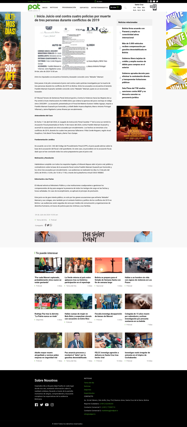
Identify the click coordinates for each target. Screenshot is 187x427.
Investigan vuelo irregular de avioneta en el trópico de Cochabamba (137, 355)
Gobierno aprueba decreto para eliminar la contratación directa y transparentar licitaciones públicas (135, 78)
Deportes (84, 8)
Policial (53, 220)
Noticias (54, 7)
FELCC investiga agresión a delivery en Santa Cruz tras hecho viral (107, 355)
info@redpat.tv (89, 414)
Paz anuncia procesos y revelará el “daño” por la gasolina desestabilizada (75, 355)
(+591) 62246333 (106, 404)
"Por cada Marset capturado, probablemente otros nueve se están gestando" (48, 280)
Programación (69, 7)
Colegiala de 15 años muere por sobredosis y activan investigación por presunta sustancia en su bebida (137, 317)
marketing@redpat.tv (110, 411)
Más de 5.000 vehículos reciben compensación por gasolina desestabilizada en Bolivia (134, 48)
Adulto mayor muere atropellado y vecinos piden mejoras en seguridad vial (47, 355)
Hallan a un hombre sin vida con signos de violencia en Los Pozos (138, 280)
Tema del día (89, 383)
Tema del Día (42, 220)
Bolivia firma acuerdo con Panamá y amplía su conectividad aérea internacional (133, 33)
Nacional (99, 286)
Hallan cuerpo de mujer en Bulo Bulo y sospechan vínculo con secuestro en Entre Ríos (78, 316)
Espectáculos (89, 393)
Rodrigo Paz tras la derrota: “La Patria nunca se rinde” (47, 315)
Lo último (31, 1)
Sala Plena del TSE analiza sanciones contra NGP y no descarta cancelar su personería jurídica (134, 93)
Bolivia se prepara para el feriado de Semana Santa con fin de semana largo (108, 280)
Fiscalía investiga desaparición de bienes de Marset (108, 315)
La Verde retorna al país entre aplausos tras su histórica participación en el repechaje (78, 280)
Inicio (44, 8)
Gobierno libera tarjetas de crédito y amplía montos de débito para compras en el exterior (134, 63)
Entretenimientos (99, 8)
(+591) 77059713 (108, 407)
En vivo (115, 7)
